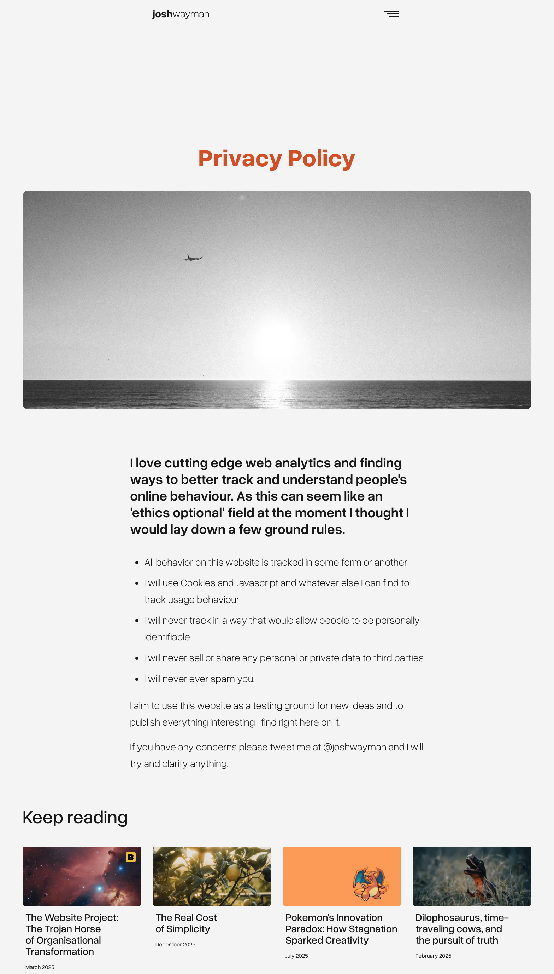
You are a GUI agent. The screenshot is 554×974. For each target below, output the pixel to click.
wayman (181, 13)
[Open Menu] (391, 14)
